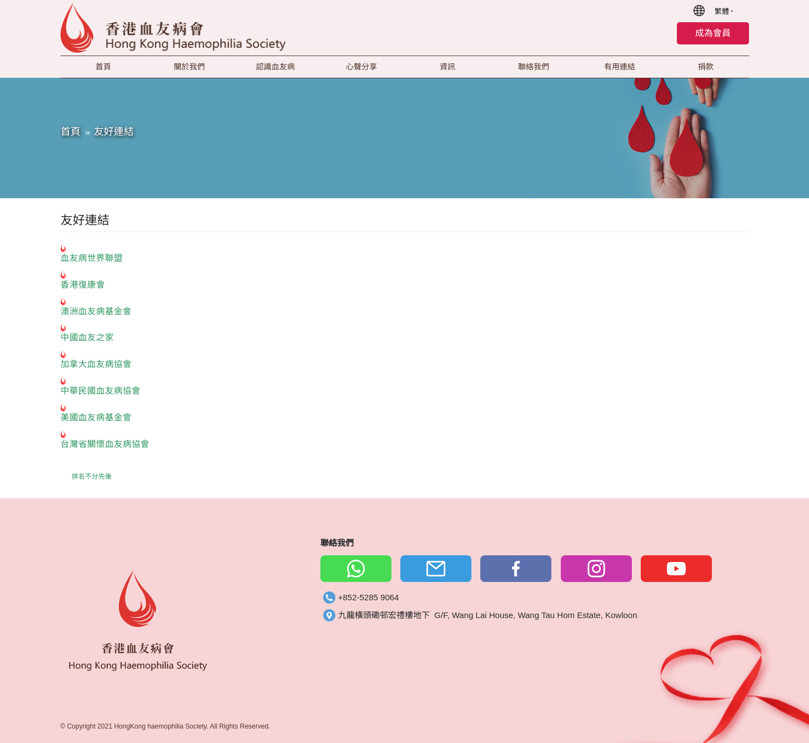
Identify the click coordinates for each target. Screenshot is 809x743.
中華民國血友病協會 (100, 390)
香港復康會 (83, 284)
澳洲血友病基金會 (96, 311)
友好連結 (114, 131)
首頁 (71, 131)
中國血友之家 (87, 337)
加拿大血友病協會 (96, 364)
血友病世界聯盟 (92, 258)
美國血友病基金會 (96, 417)
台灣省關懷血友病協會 (105, 444)
